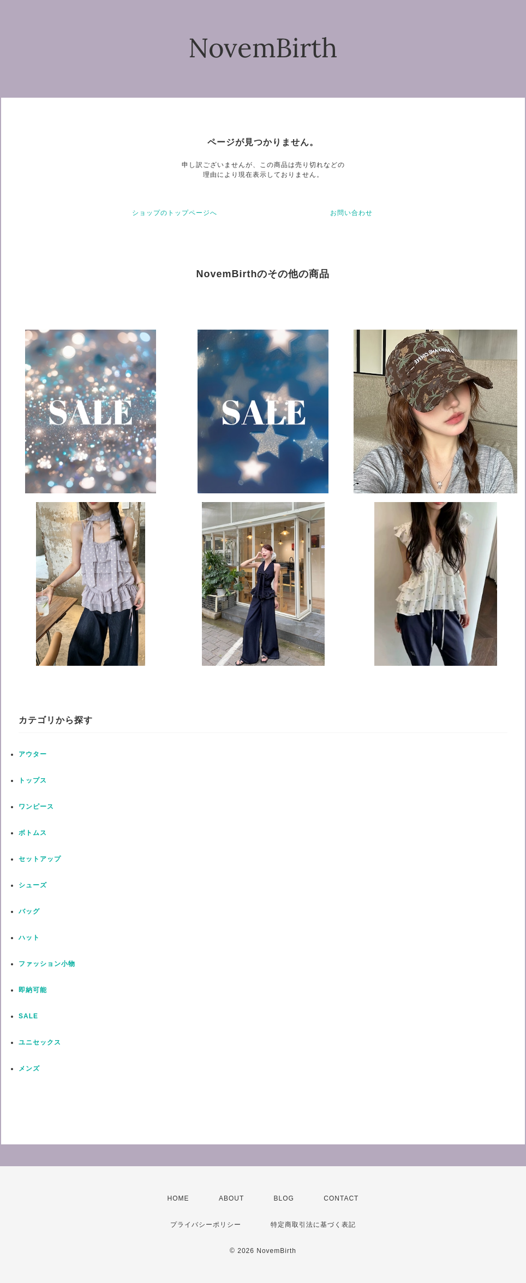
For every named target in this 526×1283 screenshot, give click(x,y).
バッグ (29, 911)
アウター (33, 754)
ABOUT (231, 1198)
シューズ (33, 885)
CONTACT (341, 1198)
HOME (178, 1198)
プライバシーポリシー (205, 1224)
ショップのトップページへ (174, 213)
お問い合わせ (351, 213)
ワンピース (36, 806)
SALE (28, 1016)
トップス (33, 780)
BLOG (284, 1198)
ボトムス (33, 833)
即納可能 (33, 990)
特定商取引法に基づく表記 (313, 1224)
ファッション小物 (47, 964)
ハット (29, 937)
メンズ (29, 1068)
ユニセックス (40, 1042)
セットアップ (40, 859)
